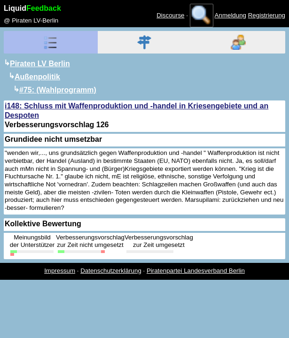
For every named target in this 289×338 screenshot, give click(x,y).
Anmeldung (230, 15)
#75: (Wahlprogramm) (57, 90)
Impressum (59, 270)
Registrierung (266, 15)
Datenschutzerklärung (110, 270)
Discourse (170, 15)
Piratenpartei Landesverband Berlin (196, 270)
